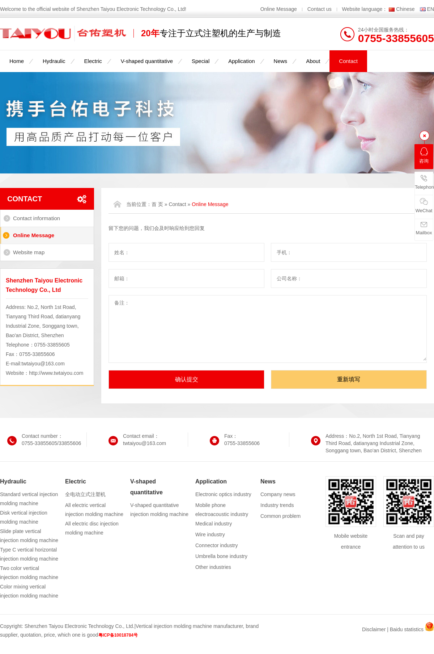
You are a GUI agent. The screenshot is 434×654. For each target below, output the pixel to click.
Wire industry (210, 534)
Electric (93, 61)
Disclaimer (374, 629)
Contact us (319, 9)
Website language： (365, 9)
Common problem (280, 516)
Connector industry (216, 545)
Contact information (36, 218)
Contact (348, 61)
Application (241, 61)
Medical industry (213, 524)
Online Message (279, 9)
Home (16, 61)
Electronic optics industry (223, 494)
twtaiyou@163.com (43, 363)
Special (200, 61)
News (281, 61)
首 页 (157, 204)
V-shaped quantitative (147, 61)
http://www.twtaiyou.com (56, 373)
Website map (28, 252)
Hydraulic (54, 61)
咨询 (424, 155)
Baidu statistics (407, 629)
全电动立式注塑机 (85, 494)
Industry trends (277, 505)
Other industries (213, 567)
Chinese (405, 9)
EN (430, 9)
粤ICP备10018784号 (118, 635)
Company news (277, 494)
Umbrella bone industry (221, 556)
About (313, 61)
